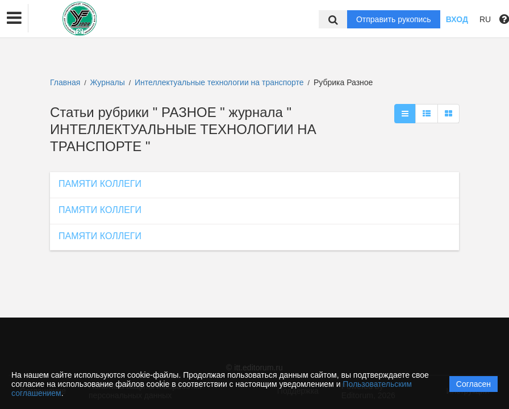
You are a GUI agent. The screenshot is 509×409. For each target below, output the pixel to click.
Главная (65, 82)
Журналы (107, 82)
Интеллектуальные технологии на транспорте (220, 82)
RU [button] (485, 19)
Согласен (473, 384)
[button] (14, 18)
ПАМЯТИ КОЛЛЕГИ (100, 184)
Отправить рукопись (393, 19)
